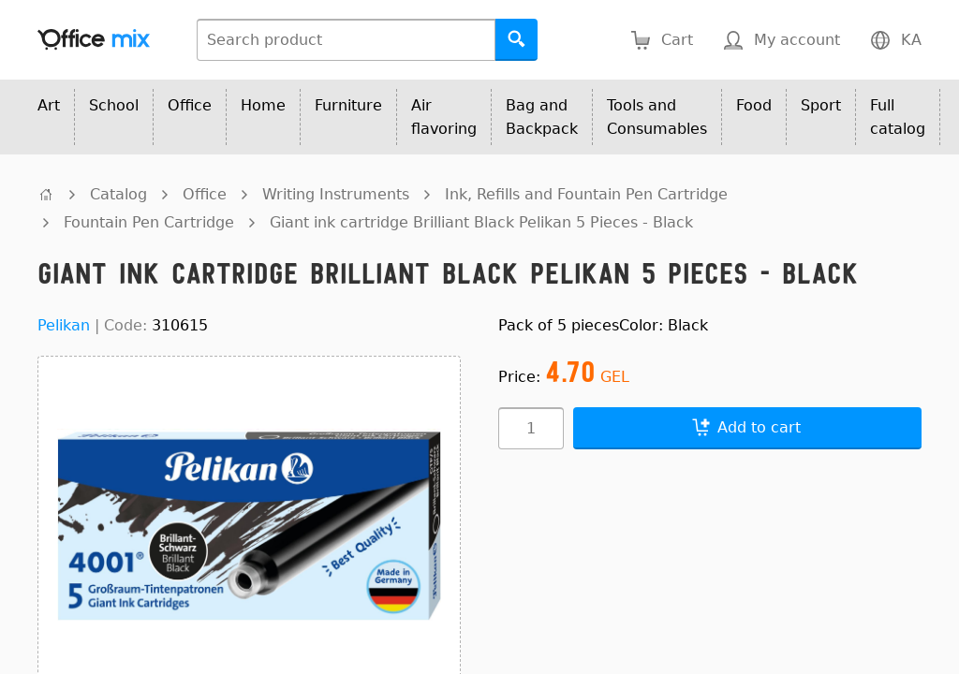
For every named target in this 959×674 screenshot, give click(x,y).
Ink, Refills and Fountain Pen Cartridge (586, 194)
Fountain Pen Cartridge (149, 222)
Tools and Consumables (657, 117)
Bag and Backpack (542, 117)
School (114, 105)
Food (754, 105)
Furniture (348, 105)
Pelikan (63, 325)
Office (190, 105)
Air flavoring (444, 117)
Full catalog (897, 117)
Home (263, 105)
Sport (821, 105)
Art (48, 105)
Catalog (118, 194)
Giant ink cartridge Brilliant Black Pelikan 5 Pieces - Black (481, 222)
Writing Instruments (335, 194)
